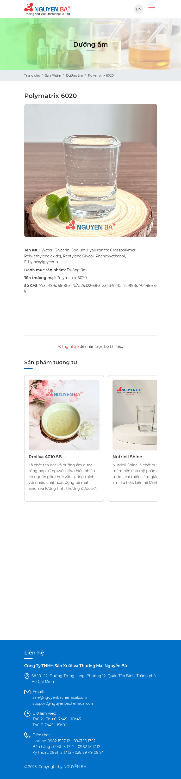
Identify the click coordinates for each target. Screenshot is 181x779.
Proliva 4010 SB (45, 456)
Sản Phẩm (53, 75)
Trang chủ (32, 75)
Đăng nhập (68, 346)
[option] (90, 170)
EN (139, 9)
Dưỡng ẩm (74, 75)
